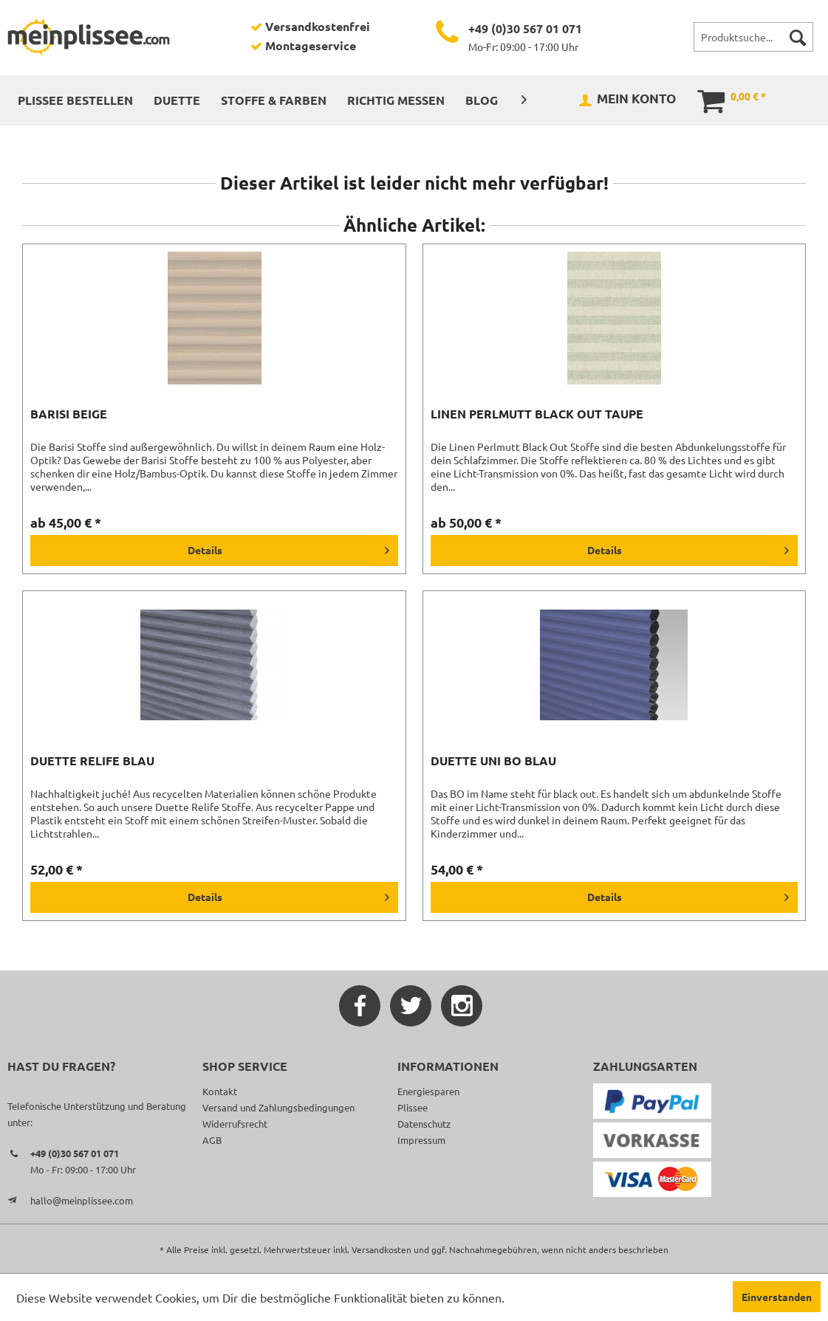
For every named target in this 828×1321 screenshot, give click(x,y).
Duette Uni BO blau (493, 760)
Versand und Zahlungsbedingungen (278, 1107)
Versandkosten (381, 1249)
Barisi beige (68, 414)
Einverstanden (777, 1296)
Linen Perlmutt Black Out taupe (537, 414)
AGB (212, 1140)
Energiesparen (428, 1091)
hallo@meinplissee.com (81, 1200)
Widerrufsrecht (234, 1123)
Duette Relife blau (92, 760)
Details (288, 547)
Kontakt (219, 1091)
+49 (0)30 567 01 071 (525, 28)
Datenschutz (424, 1123)
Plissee (412, 1107)
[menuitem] (753, 37)
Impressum (421, 1140)
